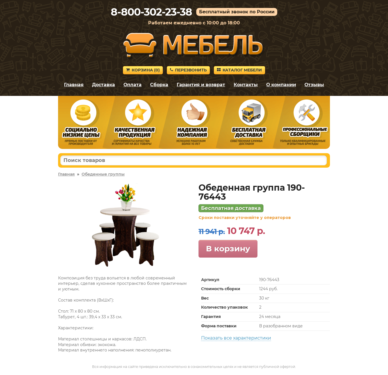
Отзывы (314, 84)
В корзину (228, 248)
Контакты (246, 84)
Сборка (159, 84)
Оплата (132, 84)
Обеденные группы (103, 174)
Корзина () (143, 70)
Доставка (103, 84)
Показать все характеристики (236, 338)
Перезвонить (188, 70)
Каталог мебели (239, 70)
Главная (74, 84)
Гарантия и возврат (201, 84)
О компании (281, 84)
